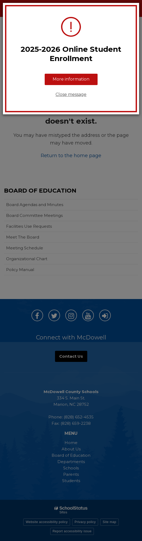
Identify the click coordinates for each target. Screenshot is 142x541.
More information (71, 79)
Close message (71, 94)
